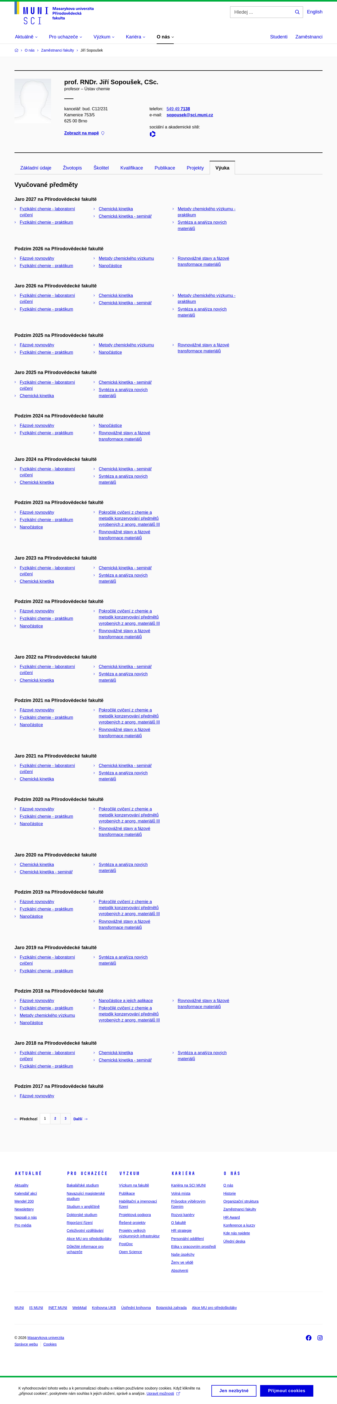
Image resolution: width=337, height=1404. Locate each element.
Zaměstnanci (309, 36)
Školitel (101, 168)
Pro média (22, 1225)
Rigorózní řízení (80, 1223)
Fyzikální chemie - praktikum (46, 222)
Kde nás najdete (236, 1233)
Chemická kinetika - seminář (125, 216)
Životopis (72, 168)
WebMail (79, 1308)
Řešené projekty (132, 1223)
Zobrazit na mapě (84, 133)
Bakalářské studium (83, 1185)
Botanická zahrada (171, 1308)
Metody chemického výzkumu (126, 258)
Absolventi (179, 1270)
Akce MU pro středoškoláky (89, 1239)
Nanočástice (110, 265)
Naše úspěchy (183, 1254)
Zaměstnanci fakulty (239, 1209)
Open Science (130, 1252)
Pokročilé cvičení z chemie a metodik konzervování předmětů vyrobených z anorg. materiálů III (129, 518)
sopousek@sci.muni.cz (190, 115)
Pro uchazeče (87, 1173)
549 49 (178, 109)
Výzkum (129, 1173)
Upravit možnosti (163, 1395)
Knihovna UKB (104, 1308)
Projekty (195, 168)
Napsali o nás (25, 1217)
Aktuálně (28, 1173)
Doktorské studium (82, 1215)
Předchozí (25, 1119)
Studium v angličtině (83, 1206)
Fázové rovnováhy (37, 258)
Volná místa (180, 1193)
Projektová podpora (135, 1215)
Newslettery (24, 1209)
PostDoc (126, 1244)
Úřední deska (234, 1241)
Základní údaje (35, 168)
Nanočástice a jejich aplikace (126, 1000)
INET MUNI (57, 1308)
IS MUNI (36, 1308)
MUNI (19, 1308)
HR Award (231, 1217)
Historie (229, 1193)
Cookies (50, 1344)
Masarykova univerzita (45, 1338)
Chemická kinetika (116, 209)
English (315, 11)
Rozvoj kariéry (183, 1215)
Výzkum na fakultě (134, 1185)
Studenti (279, 36)
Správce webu (26, 1344)
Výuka (222, 168)
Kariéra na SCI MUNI (188, 1185)
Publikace (165, 168)
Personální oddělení (187, 1239)
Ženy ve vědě (182, 1262)
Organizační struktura (241, 1201)
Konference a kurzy (239, 1225)
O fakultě (178, 1223)
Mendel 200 (24, 1201)
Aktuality (21, 1185)
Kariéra (183, 1173)
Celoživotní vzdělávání (85, 1230)
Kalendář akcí (25, 1193)
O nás (231, 1173)
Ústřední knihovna (136, 1308)
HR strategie (181, 1230)
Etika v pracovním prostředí (193, 1246)
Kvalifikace (131, 168)
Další (80, 1119)
